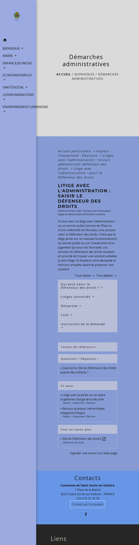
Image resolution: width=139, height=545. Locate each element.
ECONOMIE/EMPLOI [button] (17, 75)
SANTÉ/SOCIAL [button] (14, 87)
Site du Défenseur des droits (84, 439)
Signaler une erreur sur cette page (93, 453)
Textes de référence (77, 347)
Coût (65, 315)
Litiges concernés (76, 297)
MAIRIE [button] (8, 55)
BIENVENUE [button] (12, 48)
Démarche (70, 306)
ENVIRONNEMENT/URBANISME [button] (18, 107)
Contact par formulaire (87, 504)
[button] (18, 41)
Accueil (63, 74)
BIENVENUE (84, 74)
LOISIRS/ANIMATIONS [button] (18, 94)
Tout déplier (106, 275)
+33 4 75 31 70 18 (87, 498)
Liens (59, 538)
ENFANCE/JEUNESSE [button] (17, 63)
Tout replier (85, 275)
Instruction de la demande (83, 324)
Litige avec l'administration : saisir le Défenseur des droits (80, 173)
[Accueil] (18, 18)
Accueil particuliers (75, 151)
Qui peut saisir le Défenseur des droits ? (80, 286)
